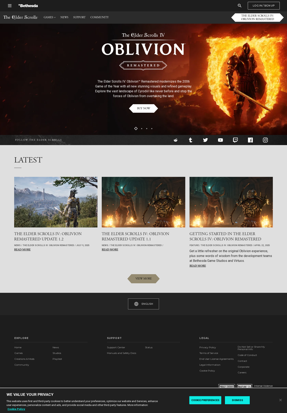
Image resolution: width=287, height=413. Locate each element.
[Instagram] (265, 140)
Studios (57, 353)
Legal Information (209, 364)
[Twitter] (205, 140)
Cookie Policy (207, 370)
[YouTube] (220, 140)
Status (149, 347)
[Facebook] (250, 140)
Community (21, 364)
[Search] (239, 5)
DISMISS (237, 401)
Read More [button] (22, 250)
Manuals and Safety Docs (121, 353)
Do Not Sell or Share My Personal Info (251, 348)
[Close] (280, 401)
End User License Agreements (216, 358)
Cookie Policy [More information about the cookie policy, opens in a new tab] (16, 410)
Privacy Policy (207, 347)
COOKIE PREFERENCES (205, 401)
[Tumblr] (190, 140)
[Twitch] (235, 140)
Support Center (116, 347)
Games (18, 353)
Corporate (243, 366)
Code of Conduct (247, 355)
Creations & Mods (24, 358)
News (56, 347)
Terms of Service (208, 353)
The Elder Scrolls (20, 17)
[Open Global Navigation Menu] (9, 5)
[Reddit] (175, 140)
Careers (242, 372)
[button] (257, 17)
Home (17, 347)
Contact (242, 360)
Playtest (57, 358)
